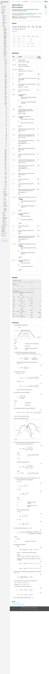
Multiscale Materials (6, 87)
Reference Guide (3, 13)
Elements (5, 50)
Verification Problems (3, 228)
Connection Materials (6, 103)
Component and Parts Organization (5, 53)
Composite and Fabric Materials (6, 82)
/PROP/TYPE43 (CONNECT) (28, 14)
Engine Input (4, 213)
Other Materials (6, 150)
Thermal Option (6, 178)
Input (4, 215)
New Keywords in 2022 (5, 22)
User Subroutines (4, 235)
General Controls (5, 47)
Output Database (5, 209)
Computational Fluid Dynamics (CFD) (5, 42)
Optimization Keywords (5, 218)
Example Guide (4, 225)
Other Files (4, 222)
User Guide (3, 10)
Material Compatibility (6, 63)
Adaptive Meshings (5, 206)
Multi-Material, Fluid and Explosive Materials (6, 157)
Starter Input (4, 26)
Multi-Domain (4, 221)
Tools (5, 200)
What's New (4, 6)
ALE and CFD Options (6, 164)
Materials (5, 59)
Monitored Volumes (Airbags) (5, 193)
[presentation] (14, 34)
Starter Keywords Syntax (5, 32)
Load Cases (5, 199)
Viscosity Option (6, 169)
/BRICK (38, 13)
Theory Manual (4, 233)
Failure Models (6, 186)
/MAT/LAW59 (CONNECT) (6, 122)
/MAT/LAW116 (25, 1)
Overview (3, 7)
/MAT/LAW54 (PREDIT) (6, 110)
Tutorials (3, 9)
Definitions (4, 224)
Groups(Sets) (5, 203)
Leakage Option (6, 174)
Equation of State (6, 182)
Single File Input (4, 20)
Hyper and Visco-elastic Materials (6, 75)
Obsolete (5, 210)
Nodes (5, 48)
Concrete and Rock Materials (6, 92)
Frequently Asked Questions (3, 230)
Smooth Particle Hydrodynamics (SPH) (5, 37)
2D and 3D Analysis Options (5, 29)
